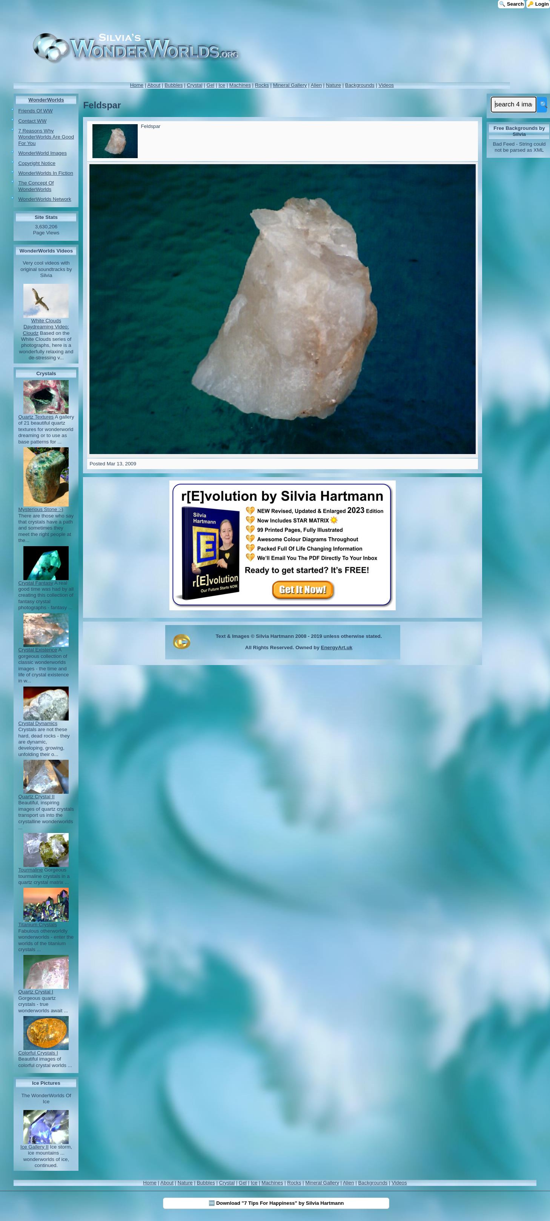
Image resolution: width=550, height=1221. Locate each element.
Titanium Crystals (37, 924)
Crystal (194, 85)
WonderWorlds (46, 100)
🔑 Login (538, 4)
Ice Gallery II (34, 1147)
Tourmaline (30, 870)
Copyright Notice (36, 163)
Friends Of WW (35, 111)
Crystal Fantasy (35, 583)
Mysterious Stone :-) (40, 509)
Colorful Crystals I (38, 1053)
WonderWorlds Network (44, 199)
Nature (333, 85)
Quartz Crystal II (36, 796)
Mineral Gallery (290, 85)
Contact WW (32, 121)
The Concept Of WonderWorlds (36, 186)
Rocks (262, 85)
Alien (316, 85)
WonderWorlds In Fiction (45, 173)
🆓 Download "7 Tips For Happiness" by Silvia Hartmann (276, 1203)
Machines (240, 85)
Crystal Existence (37, 650)
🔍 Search (511, 4)
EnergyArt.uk (337, 647)
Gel (211, 85)
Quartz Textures (36, 417)
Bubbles (173, 85)
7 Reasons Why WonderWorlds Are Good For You (46, 137)
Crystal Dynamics (37, 723)
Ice (221, 85)
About (153, 85)
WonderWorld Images (42, 153)
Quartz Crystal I (35, 992)
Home (137, 85)
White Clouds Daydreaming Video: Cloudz (46, 327)
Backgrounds (360, 85)
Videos (386, 85)
